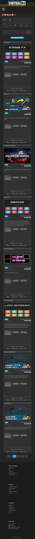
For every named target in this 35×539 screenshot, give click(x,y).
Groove (7, 197)
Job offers (11, 508)
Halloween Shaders (10, 145)
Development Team (26, 370)
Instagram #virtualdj (14, 527)
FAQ (10, 490)
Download (11, 468)
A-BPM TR (8, 403)
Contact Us (11, 507)
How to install (23, 90)
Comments (15, 90)
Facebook (12, 523)
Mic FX (7, 94)
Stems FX (7, 42)
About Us (11, 505)
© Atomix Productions (17, 537)
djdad (30, 112)
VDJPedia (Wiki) (13, 491)
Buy (10, 470)
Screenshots (12, 474)
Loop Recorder (9, 300)
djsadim (29, 267)
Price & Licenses (13, 473)
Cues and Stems (9, 249)
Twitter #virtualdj (14, 528)
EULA (10, 511)
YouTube (11, 525)
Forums (11, 493)
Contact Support (13, 486)
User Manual (12, 488)
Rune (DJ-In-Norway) (26, 61)
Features (11, 471)
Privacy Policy (12, 510)
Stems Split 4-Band (10, 352)
